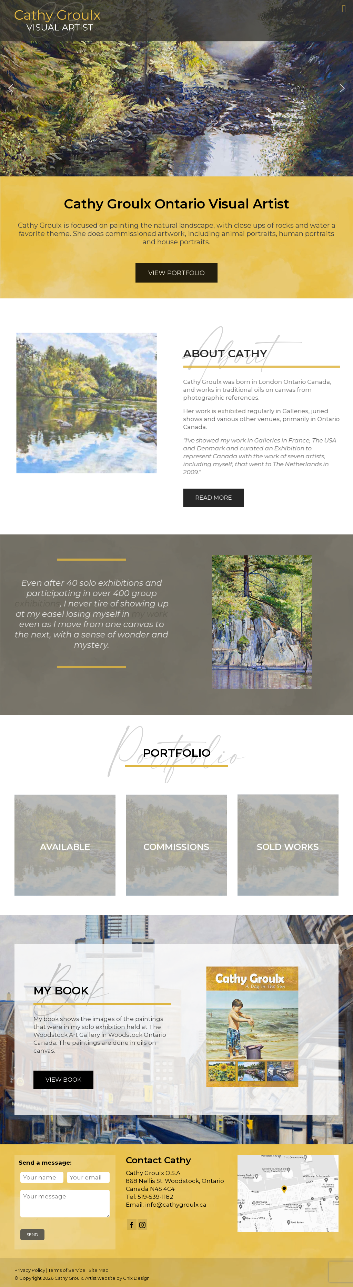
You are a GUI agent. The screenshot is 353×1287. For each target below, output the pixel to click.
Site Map (99, 1270)
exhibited (237, 411)
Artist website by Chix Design (117, 1278)
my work (143, 614)
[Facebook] (132, 1224)
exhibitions (30, 604)
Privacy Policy (29, 1270)
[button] (10, 88)
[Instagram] (142, 1224)
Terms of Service (66, 1270)
